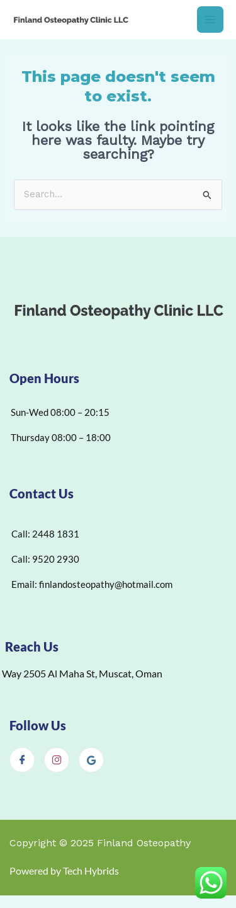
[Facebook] (22, 760)
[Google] (91, 760)
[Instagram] (56, 760)
